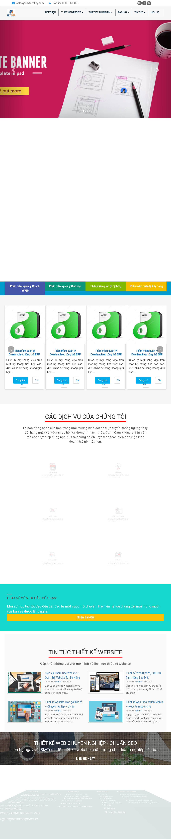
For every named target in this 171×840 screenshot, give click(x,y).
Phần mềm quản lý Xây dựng (146, 286)
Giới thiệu (50, 12)
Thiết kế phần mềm (101, 12)
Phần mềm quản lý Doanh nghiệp (24, 288)
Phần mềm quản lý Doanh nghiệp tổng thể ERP (24, 352)
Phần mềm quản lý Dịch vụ (105, 286)
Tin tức (139, 12)
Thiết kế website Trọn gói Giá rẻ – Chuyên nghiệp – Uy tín (63, 704)
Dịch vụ (123, 12)
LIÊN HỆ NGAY (85, 759)
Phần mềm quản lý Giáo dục (65, 286)
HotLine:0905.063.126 (65, 3)
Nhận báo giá (85, 617)
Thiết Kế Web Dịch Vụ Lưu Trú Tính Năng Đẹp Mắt (143, 675)
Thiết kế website (72, 12)
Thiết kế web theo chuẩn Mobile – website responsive (144, 704)
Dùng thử (21, 380)
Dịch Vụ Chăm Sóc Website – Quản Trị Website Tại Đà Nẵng (62, 675)
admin (58, 681)
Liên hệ (155, 12)
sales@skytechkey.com (30, 3)
